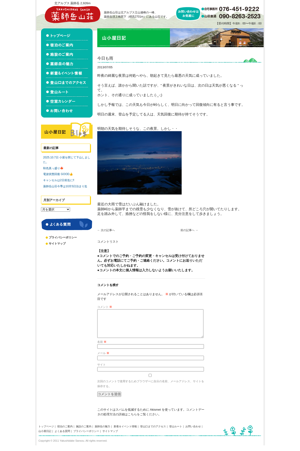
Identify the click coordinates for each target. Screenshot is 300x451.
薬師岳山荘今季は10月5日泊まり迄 (65, 186)
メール (103, 358)
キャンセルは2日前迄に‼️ (58, 180)
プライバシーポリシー (63, 237)
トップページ (46, 432)
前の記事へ (189, 230)
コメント (104, 307)
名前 (101, 347)
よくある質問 (62, 436)
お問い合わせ (193, 432)
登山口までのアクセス (153, 432)
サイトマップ (57, 243)
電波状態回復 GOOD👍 (58, 174)
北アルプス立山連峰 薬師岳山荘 (72, 14)
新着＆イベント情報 (125, 432)
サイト (101, 370)
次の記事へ (106, 230)
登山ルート (175, 432)
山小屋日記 (44, 436)
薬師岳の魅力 (102, 432)
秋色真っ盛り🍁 (53, 168)
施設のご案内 (83, 432)
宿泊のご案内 (65, 432)
